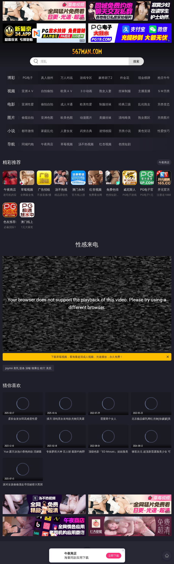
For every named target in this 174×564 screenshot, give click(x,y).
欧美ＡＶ (67, 91)
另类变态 (163, 104)
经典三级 (125, 104)
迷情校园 (105, 131)
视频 (11, 90)
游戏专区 (86, 78)
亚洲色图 (47, 117)
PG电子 (28, 78)
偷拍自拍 (47, 104)
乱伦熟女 (144, 104)
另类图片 (163, 117)
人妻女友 (67, 131)
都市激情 (28, 131)
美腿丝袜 (105, 117)
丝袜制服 (125, 91)
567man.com (87, 51)
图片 (11, 117)
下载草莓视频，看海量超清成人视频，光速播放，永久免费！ (110, 357)
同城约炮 (28, 144)
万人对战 (67, 78)
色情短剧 (125, 144)
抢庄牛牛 (163, 78)
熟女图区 (144, 117)
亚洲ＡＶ (28, 91)
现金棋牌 (144, 78)
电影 (11, 104)
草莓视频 (67, 144)
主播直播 (144, 91)
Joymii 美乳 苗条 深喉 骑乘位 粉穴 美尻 (28, 368)
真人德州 (47, 78)
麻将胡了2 (105, 78)
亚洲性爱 (28, 104)
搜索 (136, 61)
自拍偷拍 (47, 91)
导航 (11, 144)
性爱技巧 (163, 131)
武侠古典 (86, 131)
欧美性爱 (86, 104)
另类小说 (125, 131)
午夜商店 (47, 144)
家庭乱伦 (47, 131)
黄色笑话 (144, 131)
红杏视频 (105, 144)
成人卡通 (67, 104)
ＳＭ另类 (163, 91)
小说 (11, 130)
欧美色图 (67, 117)
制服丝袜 (105, 104)
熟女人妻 (105, 91)
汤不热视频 (86, 144)
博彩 (11, 77)
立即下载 (113, 555)
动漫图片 (86, 117)
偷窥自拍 (28, 117)
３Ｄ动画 (86, 91)
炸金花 (124, 78)
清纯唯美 (125, 117)
